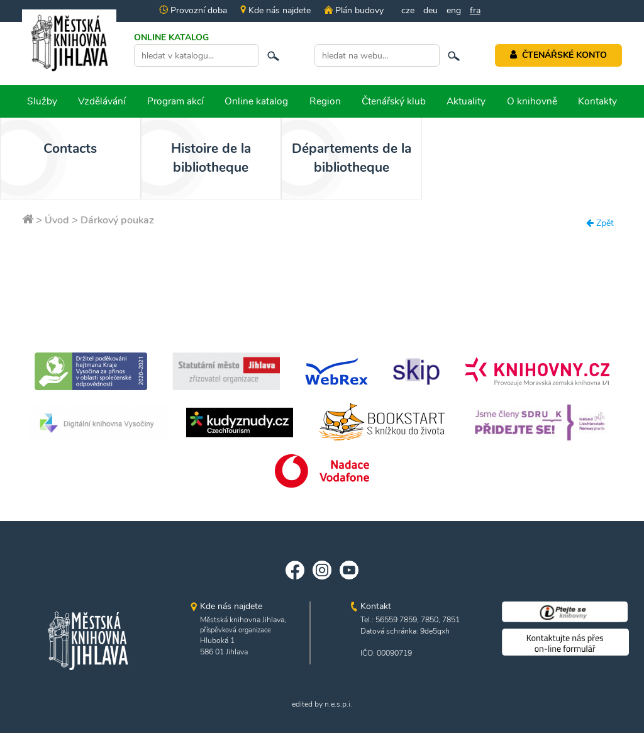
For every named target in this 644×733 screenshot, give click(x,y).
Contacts (64, 148)
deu (430, 10)
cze (407, 10)
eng (454, 10)
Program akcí (175, 101)
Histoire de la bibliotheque (193, 158)
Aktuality (466, 101)
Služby (42, 101)
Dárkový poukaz (117, 220)
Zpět (600, 223)
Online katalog (256, 101)
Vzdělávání (102, 101)
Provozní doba (193, 10)
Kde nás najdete (275, 10)
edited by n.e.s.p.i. (322, 704)
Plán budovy (353, 10)
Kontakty (597, 101)
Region (325, 101)
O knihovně (532, 101)
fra (475, 10)
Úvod (57, 220)
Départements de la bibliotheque (322, 158)
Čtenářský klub (394, 101)
